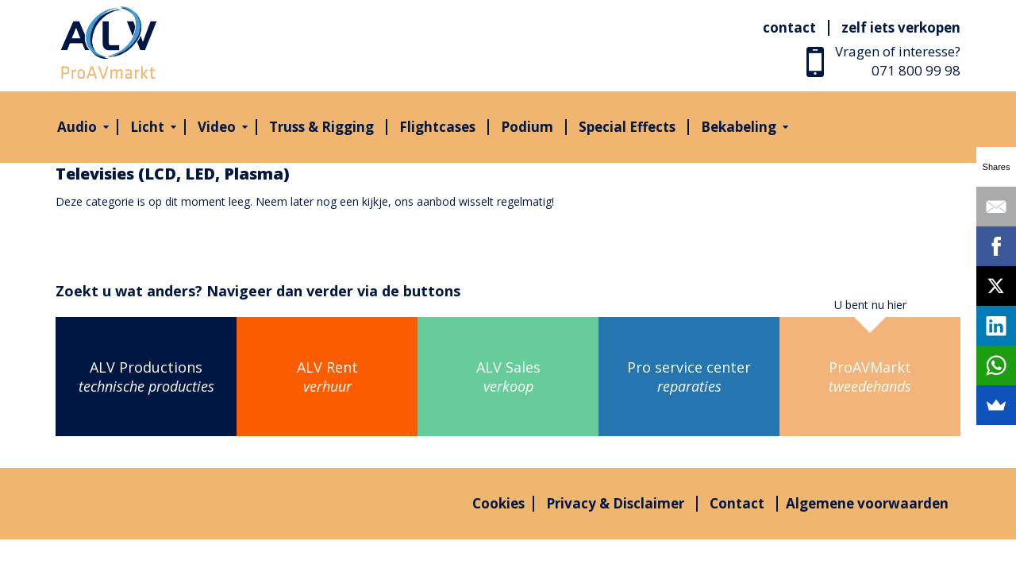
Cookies (498, 503)
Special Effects (627, 127)
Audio (77, 127)
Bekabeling (738, 127)
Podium (527, 127)
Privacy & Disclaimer (615, 503)
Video (217, 127)
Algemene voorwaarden (867, 503)
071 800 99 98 (916, 70)
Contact (789, 27)
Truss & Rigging (321, 127)
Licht (147, 127)
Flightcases (437, 127)
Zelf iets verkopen (900, 27)
